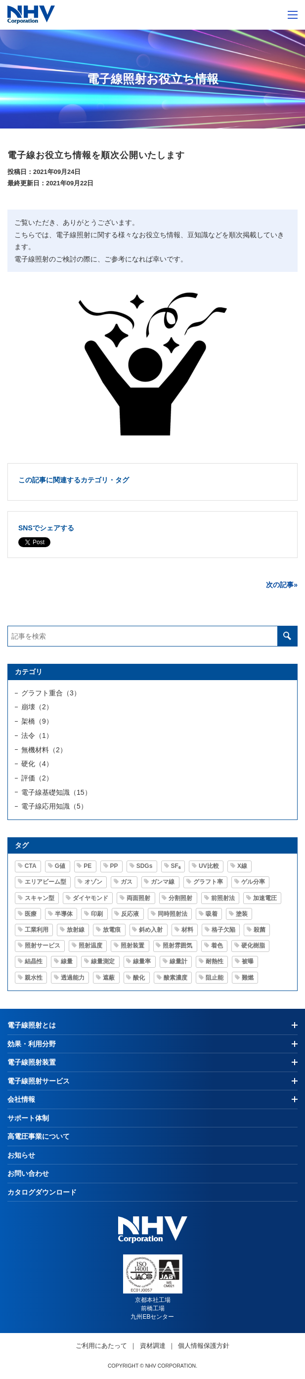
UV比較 (209, 865)
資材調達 (153, 1345)
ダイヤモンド (90, 898)
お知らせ (21, 1155)
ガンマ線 (162, 881)
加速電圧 (265, 898)
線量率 (142, 961)
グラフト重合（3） (51, 693)
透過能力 (73, 977)
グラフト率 (208, 881)
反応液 (130, 913)
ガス (126, 881)
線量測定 (103, 961)
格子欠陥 (223, 929)
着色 (217, 945)
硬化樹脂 (253, 945)
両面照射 (138, 898)
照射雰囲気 (177, 945)
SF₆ (175, 865)
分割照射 (180, 898)
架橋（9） (37, 721)
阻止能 (214, 977)
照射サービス (42, 945)
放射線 (76, 929)
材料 (187, 929)
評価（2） (37, 778)
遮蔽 (109, 977)
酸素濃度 (175, 977)
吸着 (212, 913)
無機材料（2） (44, 750)
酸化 (139, 977)
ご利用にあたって (101, 1345)
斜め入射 (151, 929)
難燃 (248, 977)
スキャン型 (39, 898)
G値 (60, 865)
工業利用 (36, 929)
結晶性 (34, 961)
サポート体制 (28, 1118)
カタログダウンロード (42, 1192)
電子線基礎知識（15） (56, 792)
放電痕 (112, 929)
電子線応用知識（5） (54, 806)
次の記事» (282, 585)
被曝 (248, 961)
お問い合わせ (28, 1173)
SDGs (144, 865)
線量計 (178, 961)
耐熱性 (214, 961)
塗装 (242, 913)
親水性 (34, 977)
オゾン (93, 881)
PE (87, 865)
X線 (242, 865)
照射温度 (90, 945)
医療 (31, 913)
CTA (31, 865)
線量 (67, 961)
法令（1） (37, 735)
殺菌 (259, 929)
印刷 (97, 913)
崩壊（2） (37, 707)
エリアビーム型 (45, 881)
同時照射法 (172, 913)
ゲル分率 (253, 881)
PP (114, 865)
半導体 (64, 913)
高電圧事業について (38, 1136)
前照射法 (223, 898)
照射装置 (132, 945)
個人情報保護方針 (203, 1345)
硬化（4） (37, 764)
